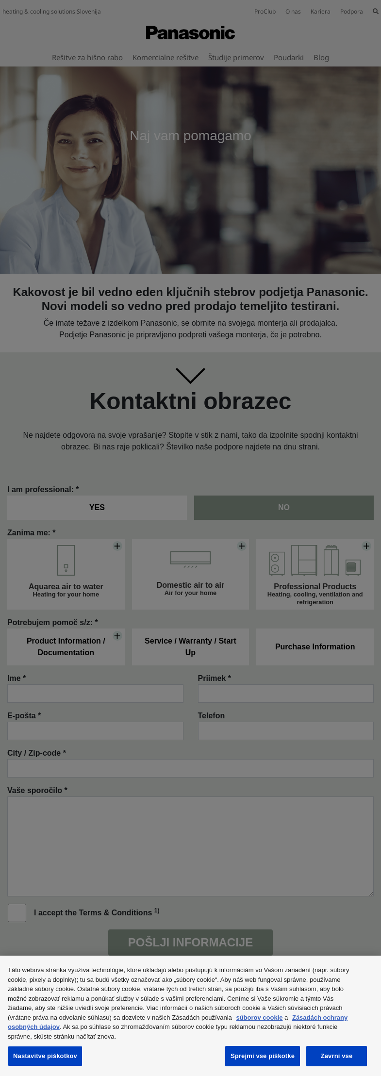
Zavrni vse (337, 1055)
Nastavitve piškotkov (45, 1055)
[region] (190, 1016)
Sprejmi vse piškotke (263, 1055)
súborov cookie (259, 1017)
